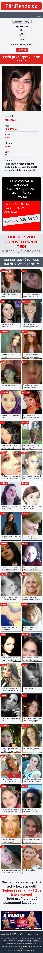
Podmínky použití (7, 946)
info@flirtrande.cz (30, 950)
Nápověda (16, 946)
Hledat (22, 50)
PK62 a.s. (10, 950)
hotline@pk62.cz (19, 950)
